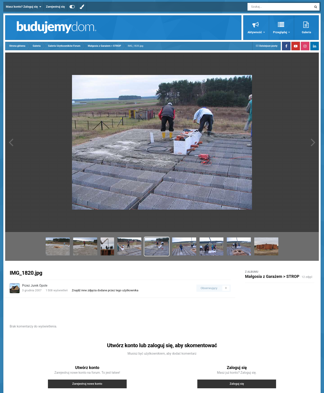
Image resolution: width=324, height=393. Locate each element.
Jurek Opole (39, 285)
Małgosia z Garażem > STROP (272, 276)
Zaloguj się (237, 383)
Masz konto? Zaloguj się (23, 6)
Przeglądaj (280, 32)
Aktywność (255, 32)
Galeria (306, 32)
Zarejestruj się (55, 6)
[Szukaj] (270, 7)
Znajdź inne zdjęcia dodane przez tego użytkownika (105, 290)
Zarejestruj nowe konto (87, 383)
